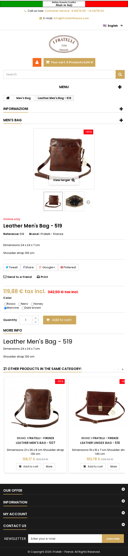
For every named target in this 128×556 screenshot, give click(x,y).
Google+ (47, 267)
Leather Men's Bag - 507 (35, 443)
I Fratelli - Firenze (51, 234)
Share (28, 267)
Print (44, 277)
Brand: (34, 234)
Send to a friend (19, 277)
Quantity (10, 320)
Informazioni (15, 108)
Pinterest (68, 267)
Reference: (11, 234)
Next (88, 202)
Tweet (12, 267)
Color (7, 298)
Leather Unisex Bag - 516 (100, 443)
